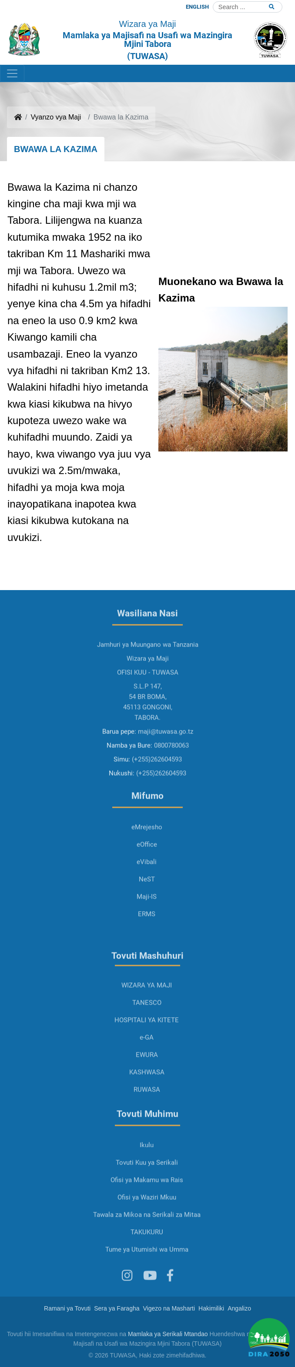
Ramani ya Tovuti (67, 1308)
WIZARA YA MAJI (146, 1014)
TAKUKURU (147, 1261)
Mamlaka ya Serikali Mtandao (168, 1334)
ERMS (146, 943)
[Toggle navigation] (12, 73)
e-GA (147, 1066)
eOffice (147, 873)
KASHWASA (146, 1101)
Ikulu (147, 1174)
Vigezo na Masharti (169, 1308)
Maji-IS (147, 925)
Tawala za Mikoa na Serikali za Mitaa (147, 1244)
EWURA (147, 1084)
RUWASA (147, 1118)
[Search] (247, 7)
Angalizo (239, 1308)
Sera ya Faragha (116, 1308)
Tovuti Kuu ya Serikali (147, 1191)
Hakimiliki (211, 1308)
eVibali (147, 891)
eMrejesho (146, 856)
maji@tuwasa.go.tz (165, 760)
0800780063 (171, 774)
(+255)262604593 (157, 788)
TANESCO (146, 1031)
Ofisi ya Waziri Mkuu (146, 1226)
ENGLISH (197, 6)
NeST (147, 908)
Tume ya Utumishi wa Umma (146, 1278)
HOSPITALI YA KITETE (146, 1049)
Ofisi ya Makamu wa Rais (147, 1209)
